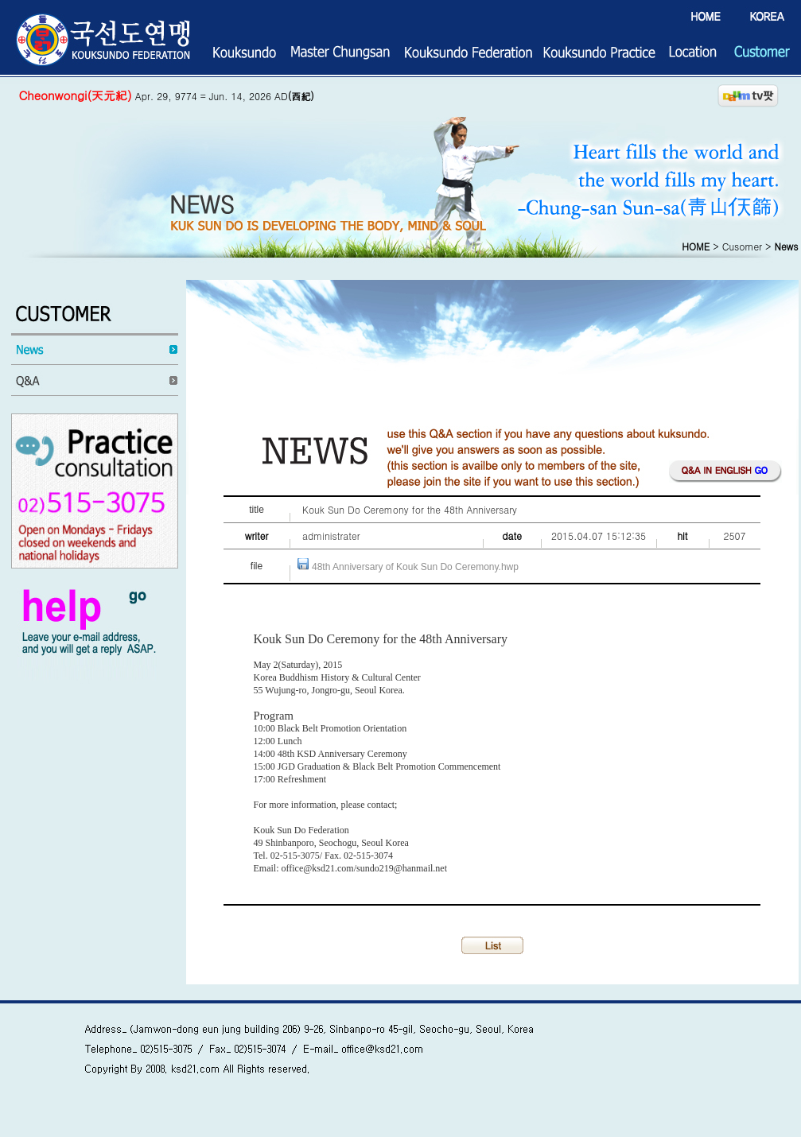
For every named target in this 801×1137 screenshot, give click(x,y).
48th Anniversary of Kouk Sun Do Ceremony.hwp (415, 566)
